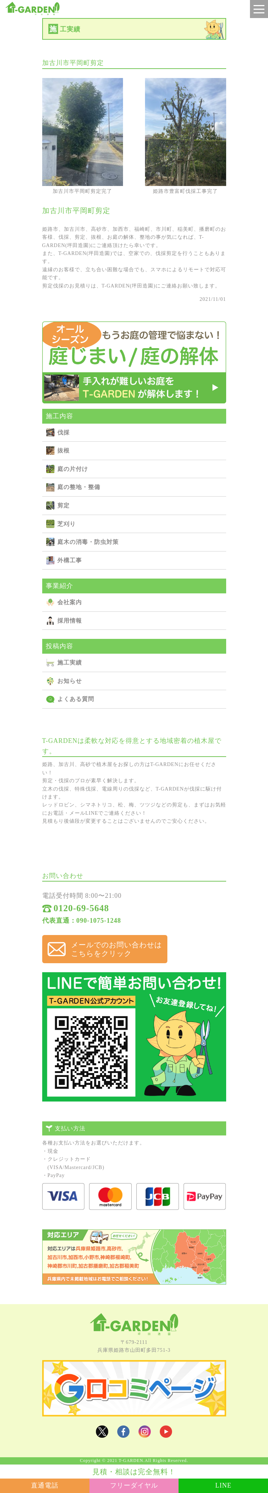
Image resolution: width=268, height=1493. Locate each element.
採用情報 (69, 621)
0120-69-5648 (81, 908)
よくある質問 (75, 699)
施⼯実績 (69, 662)
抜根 (63, 450)
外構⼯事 (69, 560)
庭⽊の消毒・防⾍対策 (88, 542)
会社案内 (69, 602)
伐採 (63, 432)
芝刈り (66, 524)
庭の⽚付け (72, 469)
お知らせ (69, 681)
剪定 (63, 505)
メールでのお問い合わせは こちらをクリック (116, 949)
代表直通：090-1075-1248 (81, 920)
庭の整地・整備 (78, 487)
